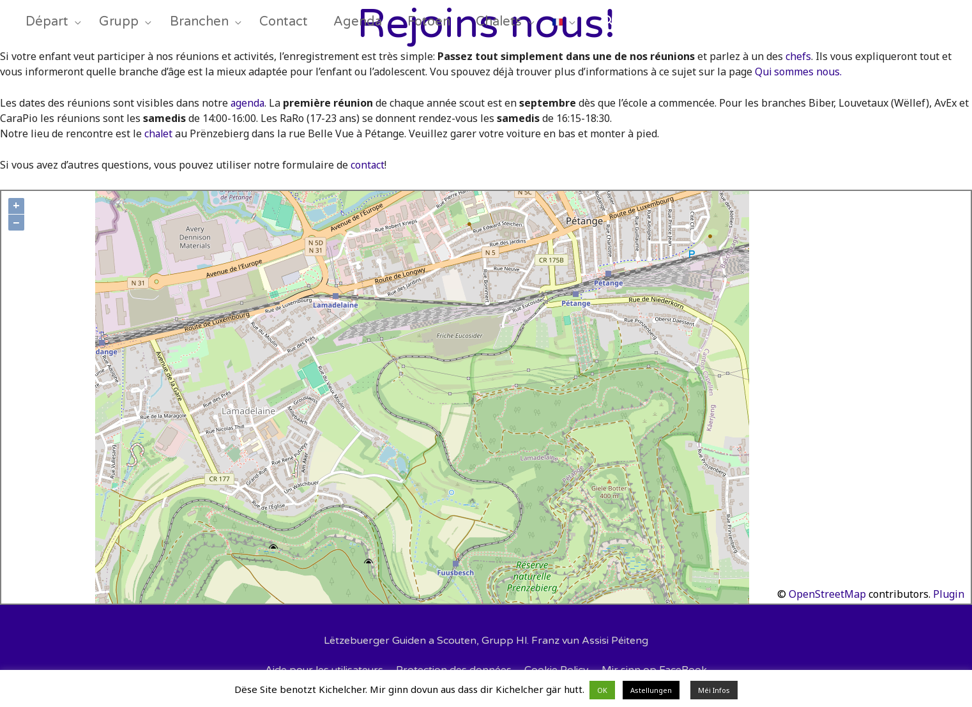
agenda (248, 103)
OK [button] (602, 690)
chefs (798, 56)
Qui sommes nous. (798, 72)
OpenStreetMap (827, 594)
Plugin (947, 594)
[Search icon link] (645, 26)
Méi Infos (714, 690)
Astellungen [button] (651, 690)
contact (368, 165)
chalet (159, 133)
